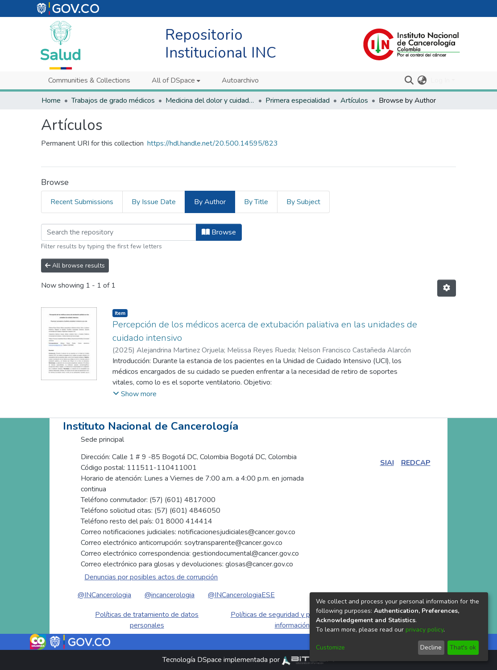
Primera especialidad (297, 100)
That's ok (463, 647)
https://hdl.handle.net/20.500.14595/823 (212, 143)
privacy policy (424, 629)
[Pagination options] (446, 288)
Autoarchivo (240, 80)
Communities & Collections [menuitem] (89, 80)
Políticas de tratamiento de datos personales (147, 620)
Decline (431, 647)
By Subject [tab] (303, 202)
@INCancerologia (104, 595)
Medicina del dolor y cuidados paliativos (210, 100)
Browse (219, 232)
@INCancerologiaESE (241, 595)
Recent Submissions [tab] (81, 202)
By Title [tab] (256, 202)
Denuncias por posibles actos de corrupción (151, 577)
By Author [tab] (210, 202)
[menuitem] (176, 80)
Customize (330, 647)
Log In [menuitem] (440, 80)
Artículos (354, 100)
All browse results (75, 265)
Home (51, 100)
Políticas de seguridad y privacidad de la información (292, 620)
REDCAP (416, 463)
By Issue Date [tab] (154, 202)
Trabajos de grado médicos (113, 100)
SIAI (387, 463)
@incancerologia (170, 595)
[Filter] (118, 232)
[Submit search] (409, 80)
